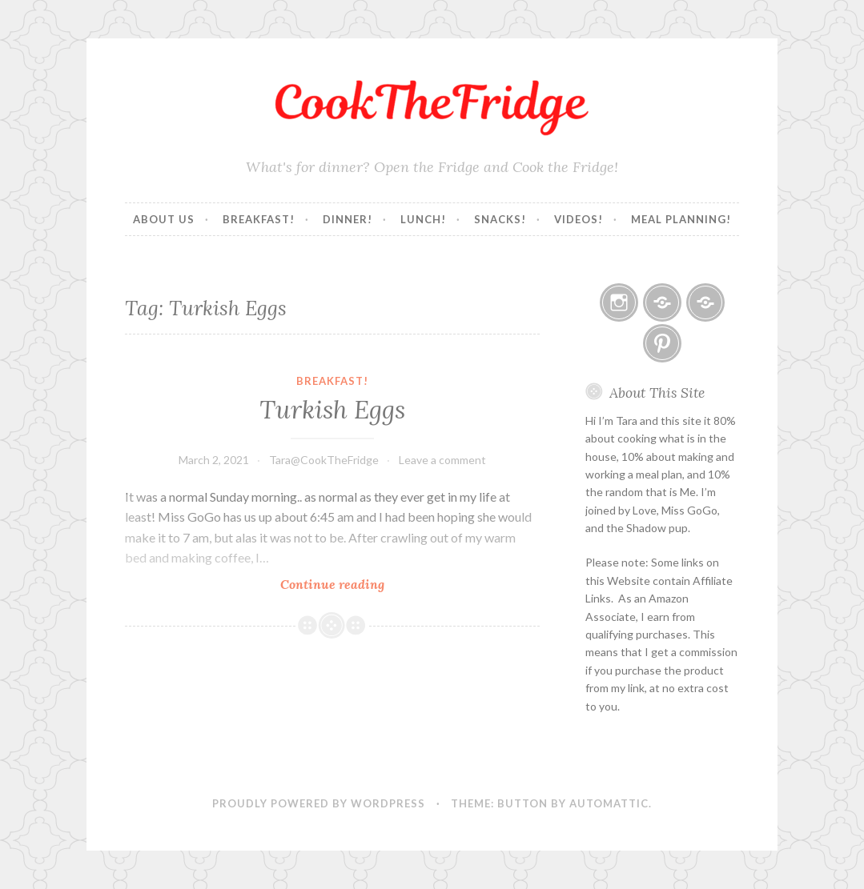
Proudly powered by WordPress (318, 803)
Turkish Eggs (332, 410)
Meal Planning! (681, 219)
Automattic (609, 803)
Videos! (578, 219)
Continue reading (354, 584)
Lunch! (423, 219)
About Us (164, 219)
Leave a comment (442, 460)
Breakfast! (259, 219)
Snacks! (500, 219)
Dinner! (347, 219)
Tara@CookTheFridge (324, 460)
